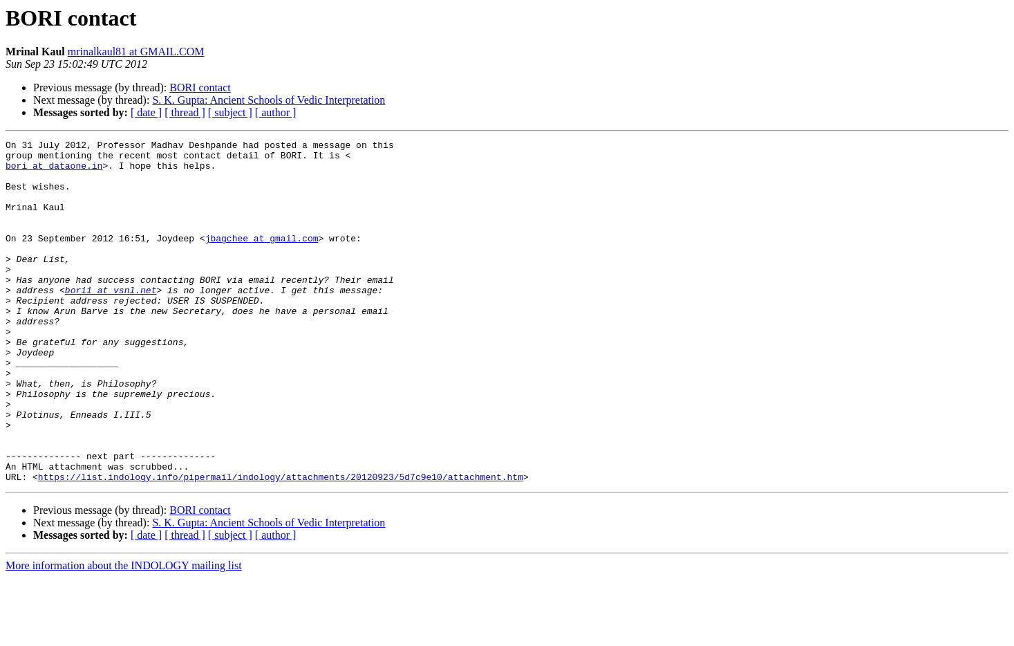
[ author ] (276, 112)
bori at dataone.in (54, 171)
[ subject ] (230, 112)
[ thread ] (185, 112)
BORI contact (199, 87)
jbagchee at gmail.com (262, 258)
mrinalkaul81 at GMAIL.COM (136, 51)
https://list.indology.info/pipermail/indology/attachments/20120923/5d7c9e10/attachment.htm (280, 545)
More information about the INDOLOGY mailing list (124, 634)
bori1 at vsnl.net (111, 321)
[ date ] (146, 112)
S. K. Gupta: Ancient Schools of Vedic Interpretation (268, 100)
